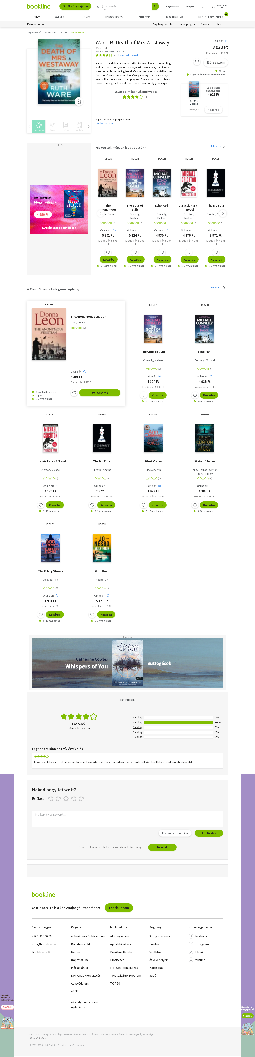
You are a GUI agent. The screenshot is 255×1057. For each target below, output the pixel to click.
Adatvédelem (80, 984)
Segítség (158, 25)
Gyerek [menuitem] (59, 17)
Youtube (197, 961)
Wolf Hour (102, 572)
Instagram (199, 945)
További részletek (104, 124)
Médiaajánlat (79, 969)
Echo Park (161, 206)
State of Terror (204, 462)
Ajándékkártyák (120, 945)
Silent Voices (153, 462)
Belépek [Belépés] (190, 6)
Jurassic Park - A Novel (189, 208)
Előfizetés (220, 25)
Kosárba (213, 111)
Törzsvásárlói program (183, 25)
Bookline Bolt (41, 953)
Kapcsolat (156, 969)
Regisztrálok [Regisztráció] (172, 6)
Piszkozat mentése (175, 834)
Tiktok (196, 953)
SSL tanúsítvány (37, 1039)
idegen (108, 159)
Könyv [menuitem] (36, 17)
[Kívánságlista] (202, 6)
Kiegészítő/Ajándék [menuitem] (213, 16)
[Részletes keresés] (97, 6)
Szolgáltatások (159, 937)
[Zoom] (79, 102)
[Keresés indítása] (155, 6)
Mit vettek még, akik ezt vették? (121, 149)
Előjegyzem (216, 63)
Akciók (205, 25)
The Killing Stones (50, 572)
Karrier (75, 953)
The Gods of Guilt (135, 208)
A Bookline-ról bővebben (88, 937)
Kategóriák (33, 25)
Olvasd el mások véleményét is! (136, 92)
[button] (222, 214)
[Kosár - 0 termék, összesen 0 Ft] (219, 6)
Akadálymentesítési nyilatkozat (84, 1005)
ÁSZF (74, 992)
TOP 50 (115, 984)
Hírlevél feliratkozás (124, 969)
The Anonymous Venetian (108, 208)
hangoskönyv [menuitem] (114, 17)
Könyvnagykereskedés (86, 977)
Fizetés (154, 945)
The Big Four (215, 206)
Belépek (162, 848)
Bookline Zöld (80, 945)
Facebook (198, 937)
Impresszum (79, 961)
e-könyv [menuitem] (85, 17)
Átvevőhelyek (158, 961)
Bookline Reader (121, 953)
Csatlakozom (119, 908)
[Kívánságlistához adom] (196, 62)
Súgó (152, 977)
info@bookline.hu (44, 945)
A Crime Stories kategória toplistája (54, 290)
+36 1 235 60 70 (42, 937)
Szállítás (155, 953)
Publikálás (209, 834)
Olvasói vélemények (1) (129, 55)
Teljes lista (218, 147)
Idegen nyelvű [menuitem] (174, 17)
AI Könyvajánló (75, 6)
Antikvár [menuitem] (144, 17)
